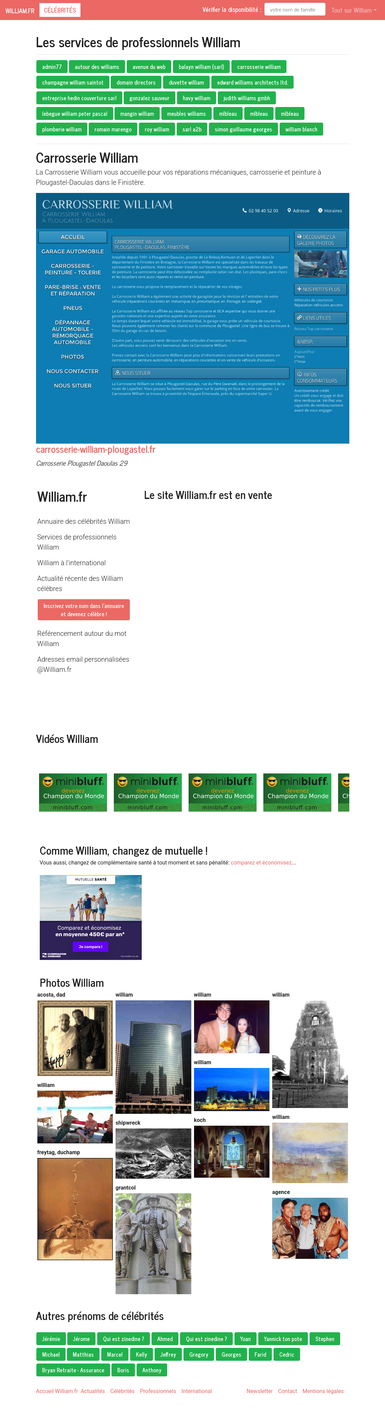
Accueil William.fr (57, 1391)
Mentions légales (323, 1391)
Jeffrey (168, 1354)
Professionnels (158, 1391)
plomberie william (62, 129)
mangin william (137, 113)
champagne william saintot (73, 82)
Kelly (141, 1354)
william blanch (301, 129)
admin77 (52, 66)
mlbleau (228, 113)
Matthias (83, 1354)
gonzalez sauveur (149, 97)
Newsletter (260, 1391)
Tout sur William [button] (351, 10)
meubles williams (186, 113)
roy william (157, 129)
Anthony (151, 1370)
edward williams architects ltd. (252, 82)
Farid (260, 1354)
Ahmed (165, 1338)
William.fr (19, 10)
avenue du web (149, 66)
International (196, 1391)
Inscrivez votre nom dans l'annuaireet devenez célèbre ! (83, 609)
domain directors (136, 82)
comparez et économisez (261, 862)
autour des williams (97, 66)
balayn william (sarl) (201, 66)
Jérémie (51, 1338)
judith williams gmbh (247, 97)
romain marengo (113, 129)
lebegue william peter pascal (74, 113)
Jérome (81, 1338)
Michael (51, 1354)
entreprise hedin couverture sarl (79, 97)
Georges (231, 1354)
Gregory (198, 1354)
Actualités (93, 1391)
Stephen (324, 1338)
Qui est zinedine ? (123, 1338)
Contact (287, 1391)
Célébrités (60, 10)
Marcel (115, 1354)
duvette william (186, 82)
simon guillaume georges (243, 129)
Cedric (286, 1354)
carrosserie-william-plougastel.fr (96, 449)
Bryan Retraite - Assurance (73, 1370)
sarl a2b (192, 129)
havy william (196, 97)
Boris (123, 1370)
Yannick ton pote (283, 1338)
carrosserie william (259, 66)
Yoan (245, 1338)
